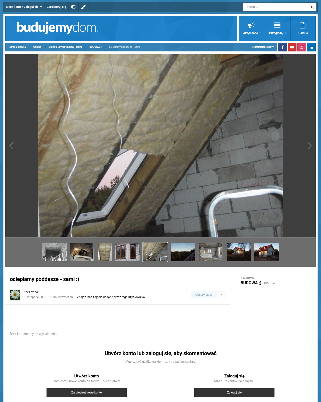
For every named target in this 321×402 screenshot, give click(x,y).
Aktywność (250, 33)
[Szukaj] (265, 7)
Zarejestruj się (56, 6)
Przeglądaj (276, 33)
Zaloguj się (234, 392)
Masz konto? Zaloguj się (24, 7)
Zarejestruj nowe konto (86, 392)
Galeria (303, 33)
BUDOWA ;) (251, 282)
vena (34, 292)
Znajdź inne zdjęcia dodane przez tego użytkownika (111, 297)
